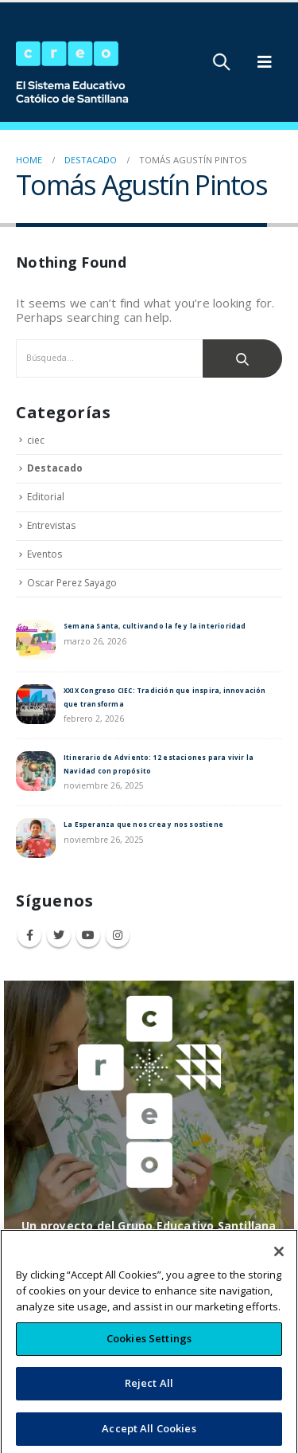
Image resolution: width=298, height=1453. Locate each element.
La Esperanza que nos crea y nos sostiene (143, 824)
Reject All (149, 1399)
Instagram (118, 935)
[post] (36, 639)
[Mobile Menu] (264, 62)
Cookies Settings (149, 1355)
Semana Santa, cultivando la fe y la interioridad (155, 625)
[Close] (278, 1268)
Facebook (29, 935)
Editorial (45, 496)
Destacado (55, 468)
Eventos (44, 554)
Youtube (88, 935)
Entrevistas (51, 525)
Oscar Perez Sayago (72, 582)
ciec (36, 440)
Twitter (59, 935)
